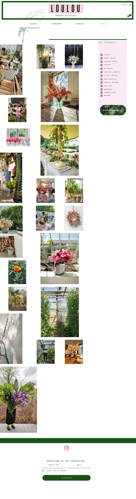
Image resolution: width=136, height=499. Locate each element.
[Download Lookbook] (113, 110)
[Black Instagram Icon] (101, 72)
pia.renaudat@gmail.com (48, 433)
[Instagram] (66, 448)
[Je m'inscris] (66, 478)
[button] (129, 15)
